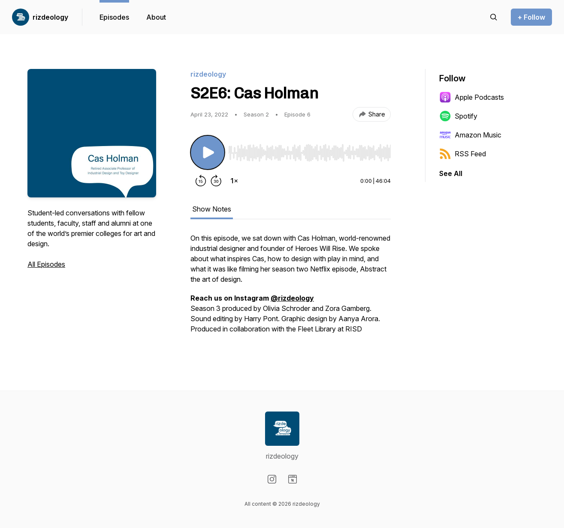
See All (450, 173)
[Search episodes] (493, 17)
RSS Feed (462, 154)
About (156, 17)
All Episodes (46, 264)
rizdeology (50, 17)
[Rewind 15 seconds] (201, 181)
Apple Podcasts (471, 97)
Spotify (458, 116)
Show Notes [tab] (211, 209)
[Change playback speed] (234, 181)
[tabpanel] (290, 288)
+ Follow (531, 17)
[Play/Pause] (207, 152)
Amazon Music (470, 135)
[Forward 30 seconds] (216, 181)
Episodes (114, 17)
